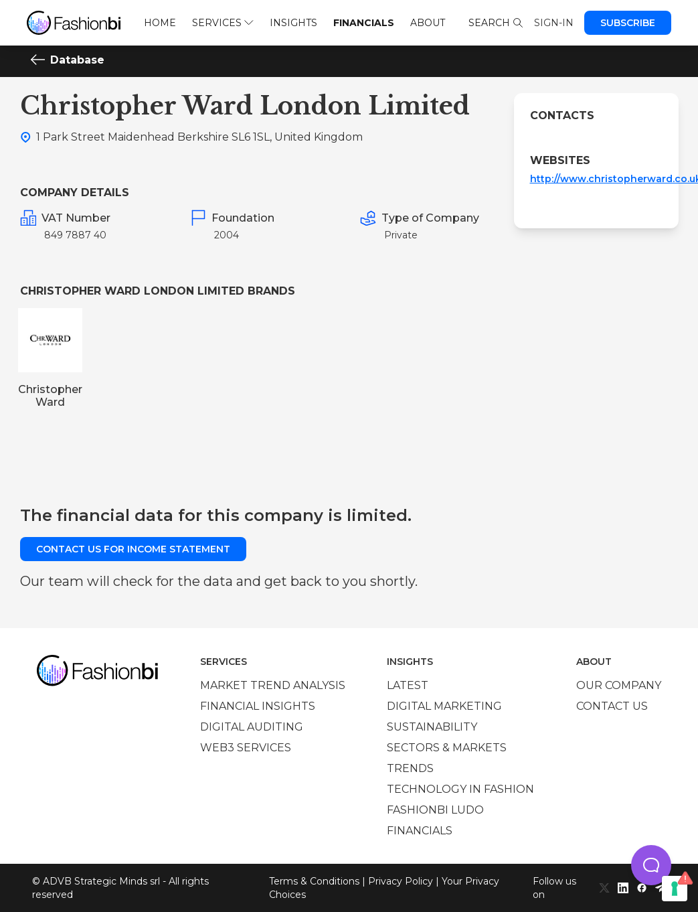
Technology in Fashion (460, 789)
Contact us (612, 706)
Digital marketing (444, 706)
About (427, 23)
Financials (363, 23)
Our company (618, 685)
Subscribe (627, 23)
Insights (293, 23)
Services (222, 23)
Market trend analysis (272, 685)
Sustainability (432, 726)
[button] (651, 865)
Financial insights (257, 706)
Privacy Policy (400, 881)
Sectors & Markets (447, 747)
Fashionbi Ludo (435, 810)
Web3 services (245, 747)
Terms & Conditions (314, 881)
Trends (410, 768)
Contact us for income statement (133, 549)
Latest (407, 685)
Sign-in (554, 23)
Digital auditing (251, 726)
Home (160, 23)
